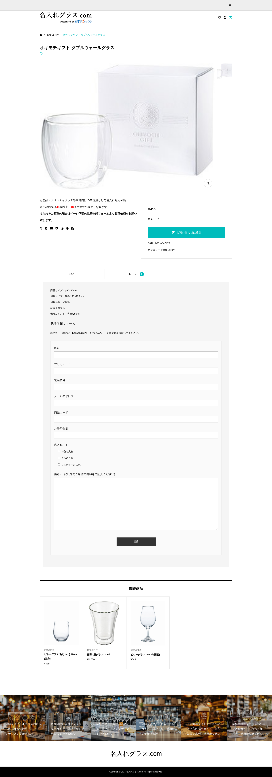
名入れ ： (62, 444)
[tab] (72, 274)
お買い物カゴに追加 (188, 232)
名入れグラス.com (136, 753)
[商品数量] (163, 219)
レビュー (136, 274)
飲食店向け (169, 249)
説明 (72, 274)
